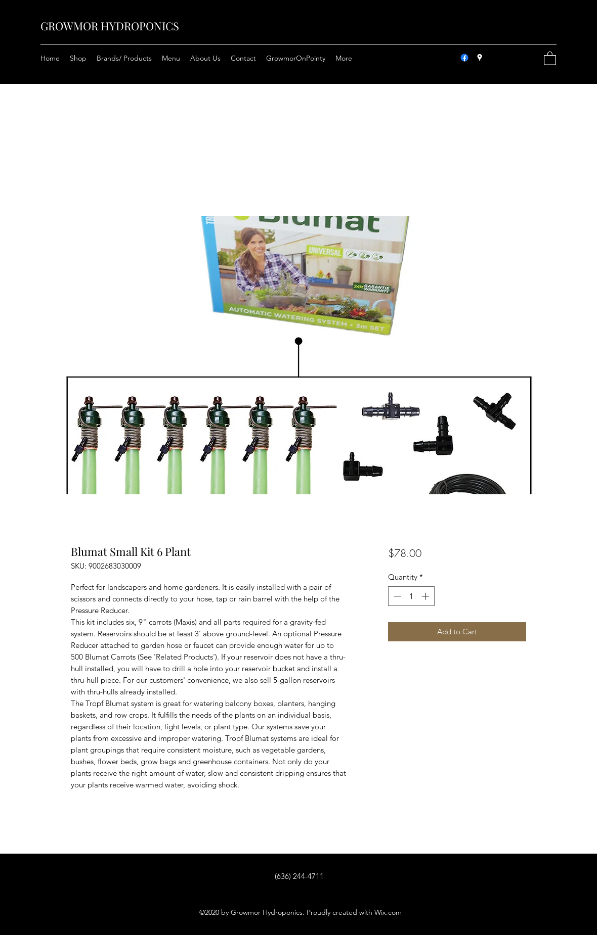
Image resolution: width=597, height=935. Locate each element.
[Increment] (426, 596)
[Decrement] (396, 596)
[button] (550, 58)
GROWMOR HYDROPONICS (109, 25)
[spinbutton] (411, 596)
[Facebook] (464, 58)
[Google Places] (480, 58)
